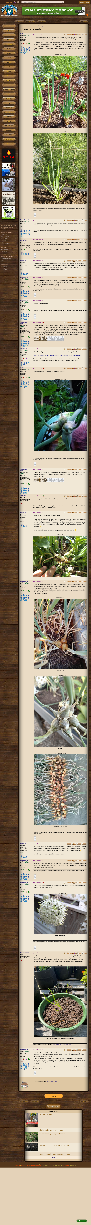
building (9, 39)
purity (9, 62)
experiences (9, 107)
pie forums (9, 134)
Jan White (23, 260)
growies (9, 30)
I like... (22, 46)
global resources (8, 112)
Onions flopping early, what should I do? (54, 1134)
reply (53, 1096)
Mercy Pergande (24, 219)
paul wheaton (66, 1165)
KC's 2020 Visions (45, 1114)
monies (9, 53)
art (9, 85)
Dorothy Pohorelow (23, 239)
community (9, 71)
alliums (29, 26)
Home (3, 2)
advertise (23, 1165)
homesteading (9, 44)
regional (9, 94)
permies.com (8, 130)
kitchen (9, 57)
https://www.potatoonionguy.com (62, 1044)
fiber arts (9, 80)
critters (9, 35)
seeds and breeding (38, 26)
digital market (9, 125)
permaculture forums (9, 26)
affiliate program (31, 1165)
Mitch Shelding (24, 952)
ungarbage (9, 66)
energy (9, 48)
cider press (9, 116)
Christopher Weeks (23, 323)
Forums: (24, 26)
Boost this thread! (53, 1106)
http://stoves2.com (52, 1081)
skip (9, 103)
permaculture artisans (9, 89)
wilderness (9, 75)
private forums (9, 139)
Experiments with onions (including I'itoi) (54, 1154)
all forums (9, 143)
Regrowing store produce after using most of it (56, 1145)
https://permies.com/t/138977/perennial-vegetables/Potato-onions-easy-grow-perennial (57, 355)
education (9, 98)
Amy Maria (23, 495)
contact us (17, 1165)
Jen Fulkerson (24, 34)
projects (9, 121)
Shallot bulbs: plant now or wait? (51, 1130)
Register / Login (84, 2)
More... (53, 1157)
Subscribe (9, 2)
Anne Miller (23, 348)
